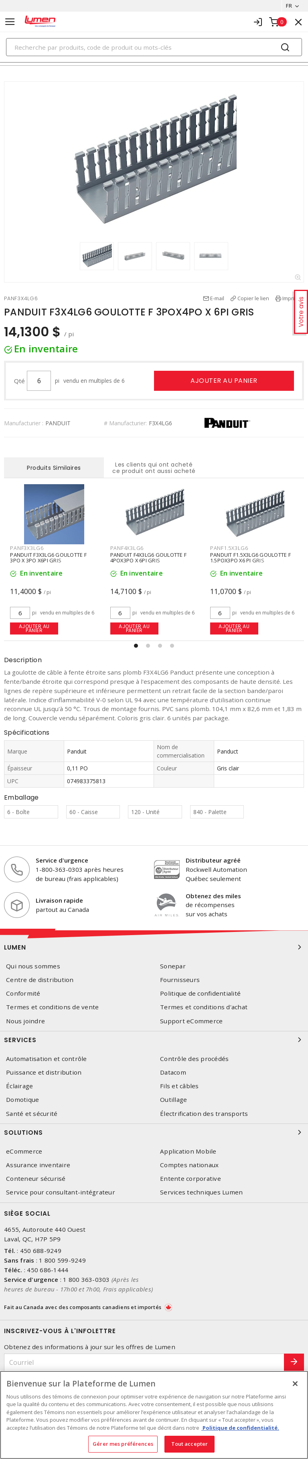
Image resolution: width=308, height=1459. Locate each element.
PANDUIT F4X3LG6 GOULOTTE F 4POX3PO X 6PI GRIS (148, 557)
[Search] (154, 47)
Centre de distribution (40, 980)
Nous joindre (25, 1021)
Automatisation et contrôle (46, 1059)
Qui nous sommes (33, 966)
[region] (154, 1415)
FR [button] (289, 5)
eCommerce (24, 1151)
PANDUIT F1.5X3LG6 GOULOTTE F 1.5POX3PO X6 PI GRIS (250, 557)
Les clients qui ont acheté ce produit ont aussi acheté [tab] (154, 468)
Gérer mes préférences (123, 1443)
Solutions (154, 1132)
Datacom (173, 1072)
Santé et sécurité (31, 1113)
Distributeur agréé (213, 860)
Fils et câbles (179, 1086)
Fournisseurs (180, 980)
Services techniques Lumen (201, 1192)
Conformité (23, 993)
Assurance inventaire (38, 1165)
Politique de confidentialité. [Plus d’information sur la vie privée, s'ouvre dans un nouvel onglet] (240, 1427)
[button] (136, 646)
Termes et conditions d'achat (203, 1007)
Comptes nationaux (189, 1165)
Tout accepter (189, 1443)
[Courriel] (144, 1363)
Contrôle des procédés (194, 1059)
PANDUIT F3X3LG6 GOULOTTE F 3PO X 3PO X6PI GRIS (48, 557)
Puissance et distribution (43, 1072)
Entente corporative (190, 1178)
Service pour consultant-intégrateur (60, 1192)
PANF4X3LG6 (127, 548)
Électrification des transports (204, 1113)
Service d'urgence (62, 860)
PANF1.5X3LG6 (229, 548)
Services (154, 1039)
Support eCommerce (191, 1021)
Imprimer (293, 298)
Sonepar (173, 966)
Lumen (154, 947)
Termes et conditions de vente (52, 1007)
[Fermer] (295, 1383)
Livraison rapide (59, 900)
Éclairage (19, 1086)
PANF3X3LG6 (27, 548)
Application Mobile (188, 1151)
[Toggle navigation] (10, 22)
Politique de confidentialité (200, 993)
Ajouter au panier (223, 380)
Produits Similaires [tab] (54, 468)
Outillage (173, 1099)
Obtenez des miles (213, 896)
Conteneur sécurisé (36, 1178)
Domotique (22, 1099)
